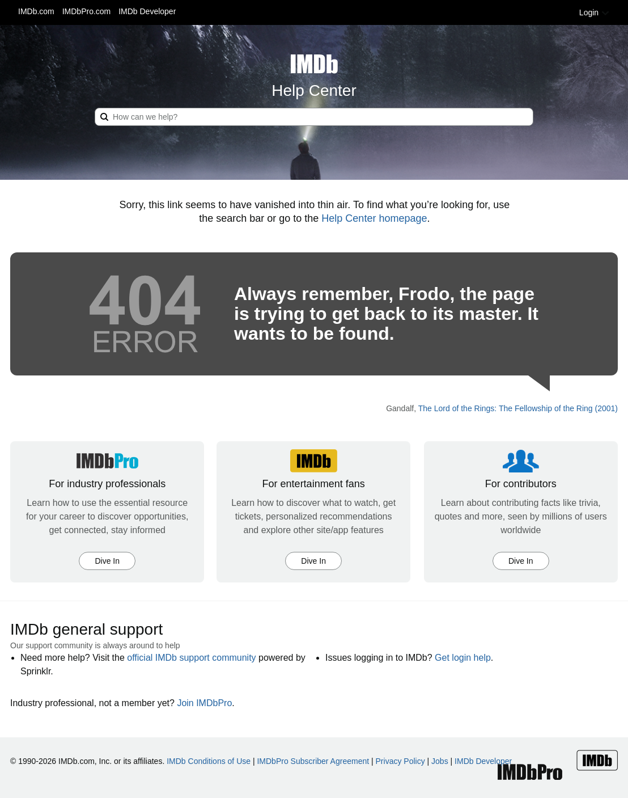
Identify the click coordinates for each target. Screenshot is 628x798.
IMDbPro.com (86, 11)
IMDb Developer (147, 11)
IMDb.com (36, 11)
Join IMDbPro (204, 703)
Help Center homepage (374, 218)
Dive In (107, 560)
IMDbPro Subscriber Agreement (313, 761)
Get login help (463, 657)
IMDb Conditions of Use (209, 761)
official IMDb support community (191, 657)
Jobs (439, 761)
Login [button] (594, 12)
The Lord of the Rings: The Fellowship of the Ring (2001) (518, 408)
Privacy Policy (400, 761)
